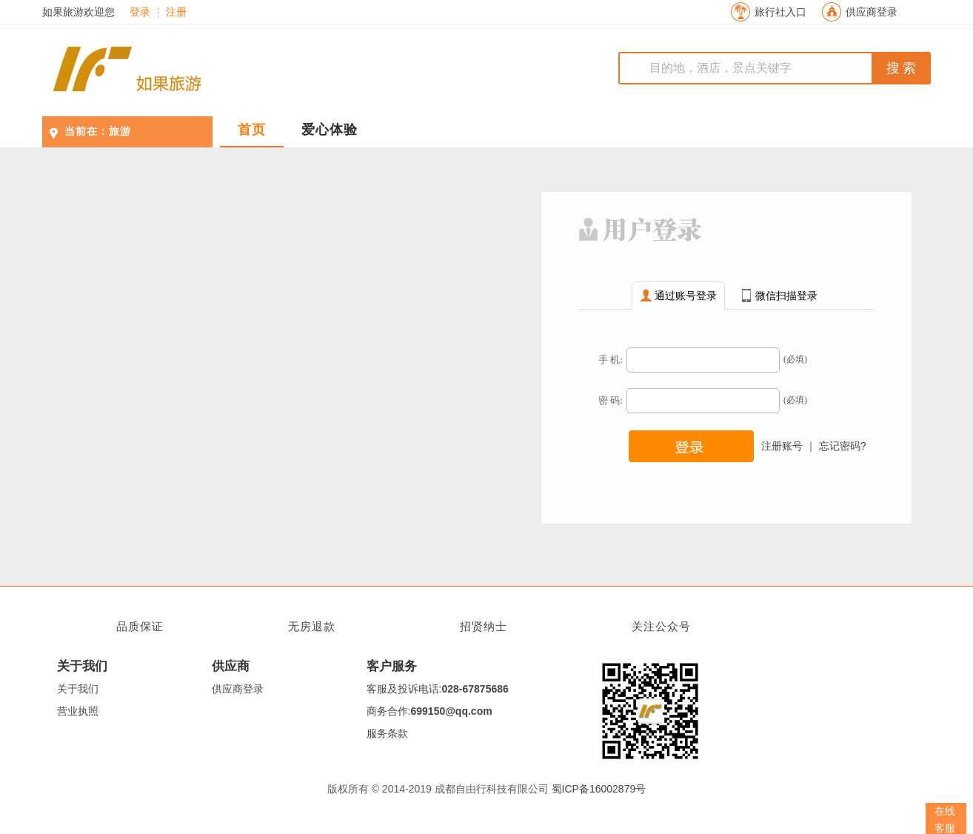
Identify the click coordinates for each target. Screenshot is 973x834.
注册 (176, 12)
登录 (140, 12)
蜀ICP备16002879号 (599, 789)
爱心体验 (329, 129)
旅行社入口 (780, 12)
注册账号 (782, 446)
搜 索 (901, 68)
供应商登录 (871, 12)
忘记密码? (842, 446)
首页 (252, 129)
